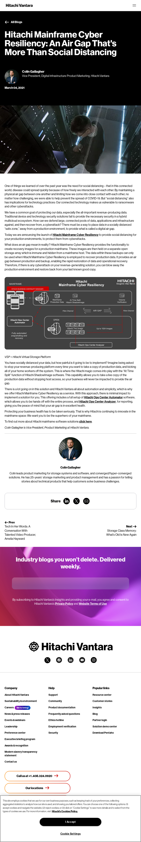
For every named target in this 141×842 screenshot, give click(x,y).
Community (55, 701)
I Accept (70, 822)
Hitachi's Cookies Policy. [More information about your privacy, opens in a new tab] (65, 811)
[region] (70, 818)
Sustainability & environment (21, 701)
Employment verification (62, 726)
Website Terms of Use (93, 603)
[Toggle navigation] (134, 5)
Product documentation (61, 707)
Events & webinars (15, 720)
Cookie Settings (70, 833)
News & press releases (17, 713)
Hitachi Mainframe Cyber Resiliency (75, 235)
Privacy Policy (64, 603)
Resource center (102, 694)
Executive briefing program (20, 739)
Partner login (100, 720)
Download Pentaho (103, 732)
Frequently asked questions (64, 713)
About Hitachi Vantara (17, 694)
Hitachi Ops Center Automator (103, 397)
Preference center (15, 732)
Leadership (11, 726)
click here (85, 421)
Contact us (11, 761)
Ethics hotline (56, 720)
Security (53, 732)
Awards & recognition (16, 745)
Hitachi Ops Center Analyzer (97, 401)
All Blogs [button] (13, 22)
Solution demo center (105, 726)
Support (53, 694)
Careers (9, 707)
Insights (97, 707)
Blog (95, 713)
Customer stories (102, 701)
